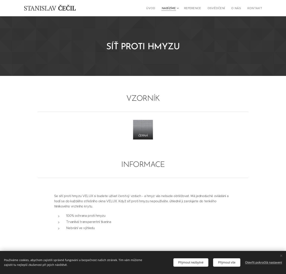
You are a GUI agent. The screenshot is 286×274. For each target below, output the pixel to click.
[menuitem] (159, 8)
